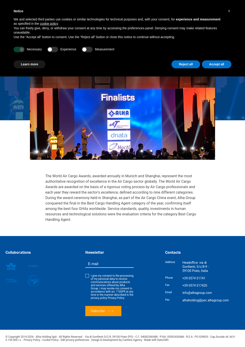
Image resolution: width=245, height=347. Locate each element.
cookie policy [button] (49, 23)
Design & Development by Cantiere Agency (117, 340)
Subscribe (102, 311)
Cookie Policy (50, 340)
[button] (229, 11)
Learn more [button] (29, 64)
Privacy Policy (116, 298)
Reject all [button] (186, 64)
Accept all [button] (216, 64)
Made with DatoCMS (157, 340)
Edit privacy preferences (75, 340)
